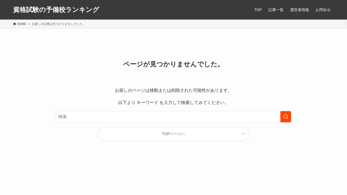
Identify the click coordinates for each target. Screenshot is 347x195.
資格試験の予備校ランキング (56, 9)
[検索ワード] (173, 116)
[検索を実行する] (285, 116)
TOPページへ (173, 134)
